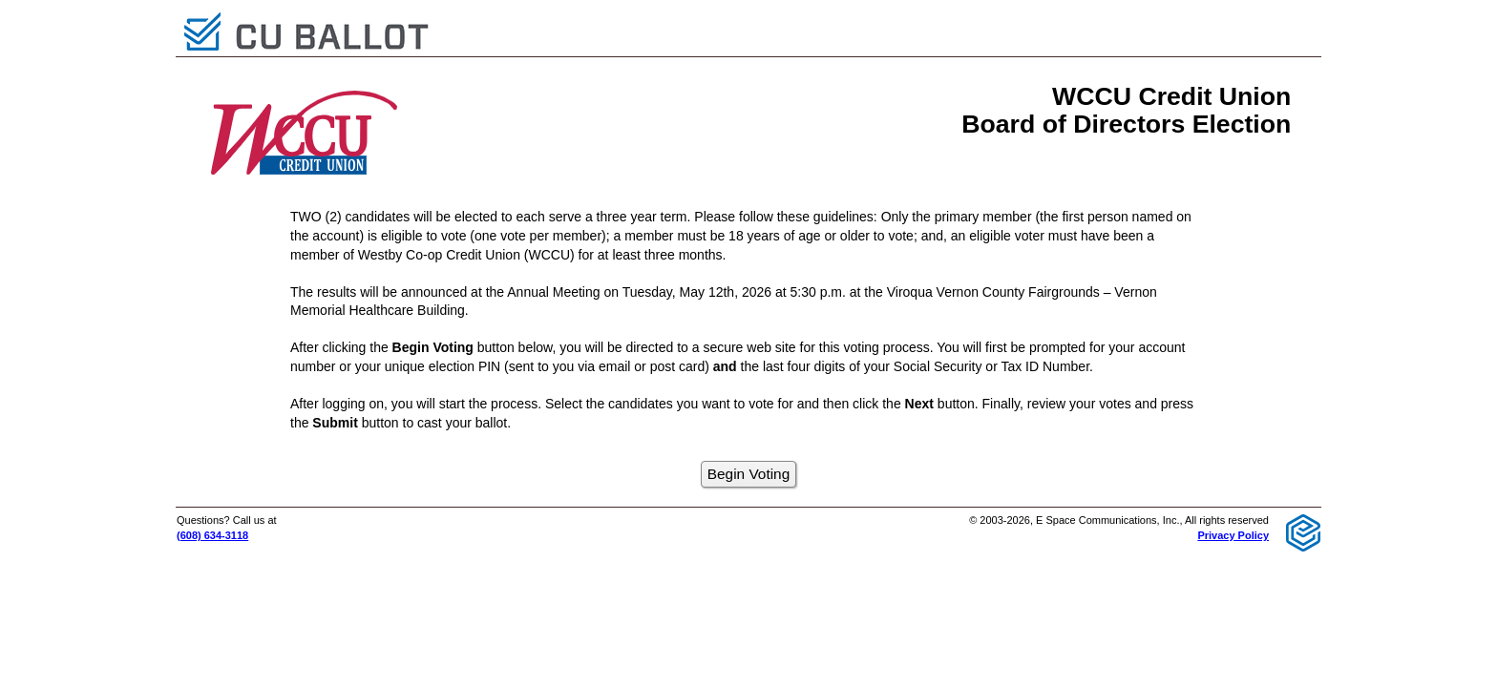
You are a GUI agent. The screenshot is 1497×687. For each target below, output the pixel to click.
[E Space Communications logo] (1303, 531)
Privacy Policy (1233, 535)
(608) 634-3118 (212, 535)
